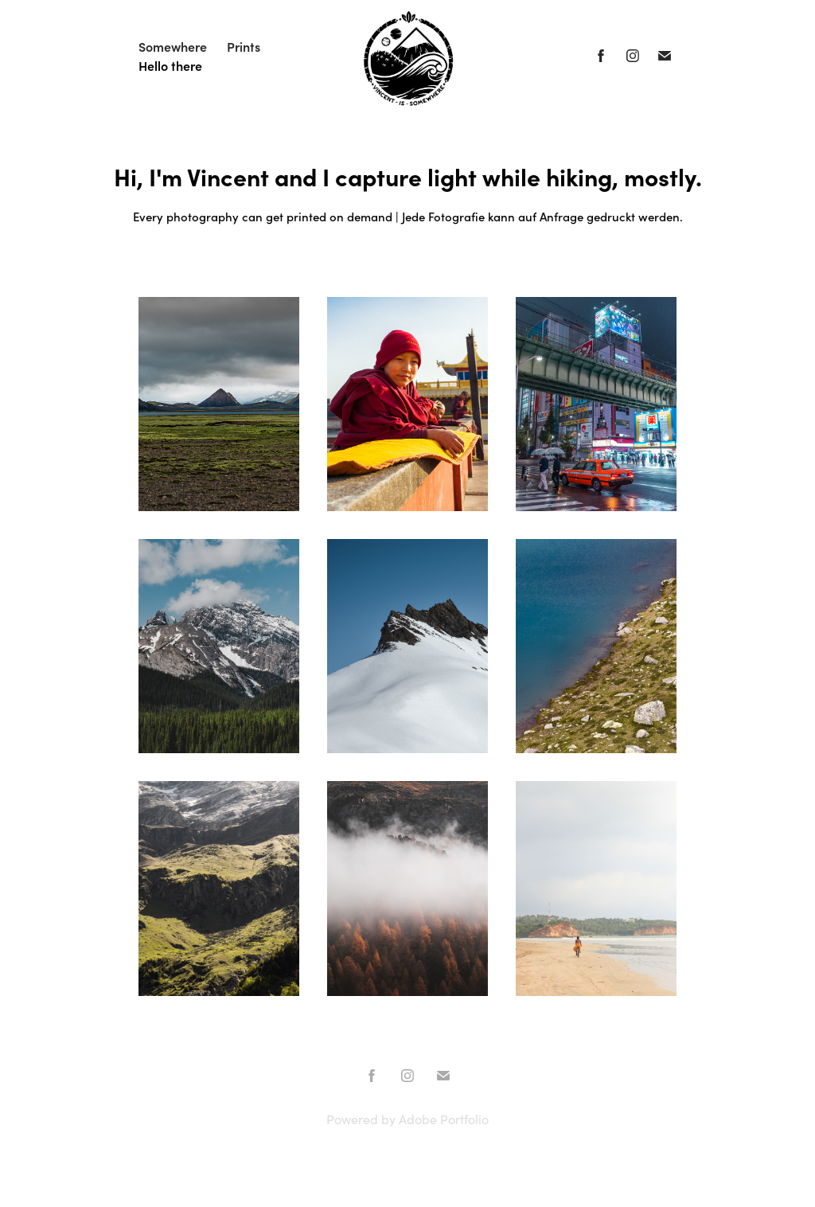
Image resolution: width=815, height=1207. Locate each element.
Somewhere (172, 46)
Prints (243, 46)
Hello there (170, 65)
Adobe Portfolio (444, 1119)
